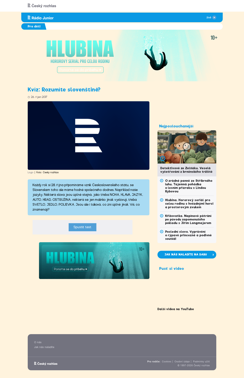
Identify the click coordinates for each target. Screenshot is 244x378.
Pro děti (34, 26)
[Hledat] (212, 6)
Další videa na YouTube (175, 309)
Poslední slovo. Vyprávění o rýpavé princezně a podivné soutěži (188, 235)
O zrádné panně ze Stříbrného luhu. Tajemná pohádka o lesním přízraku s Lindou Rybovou (189, 186)
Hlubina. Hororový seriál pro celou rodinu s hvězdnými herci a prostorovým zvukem (189, 203)
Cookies (166, 361)
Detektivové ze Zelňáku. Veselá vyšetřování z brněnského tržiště (186, 169)
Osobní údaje (182, 361)
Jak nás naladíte (44, 347)
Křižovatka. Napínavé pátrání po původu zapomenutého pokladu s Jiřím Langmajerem (188, 219)
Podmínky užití (201, 361)
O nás (38, 342)
